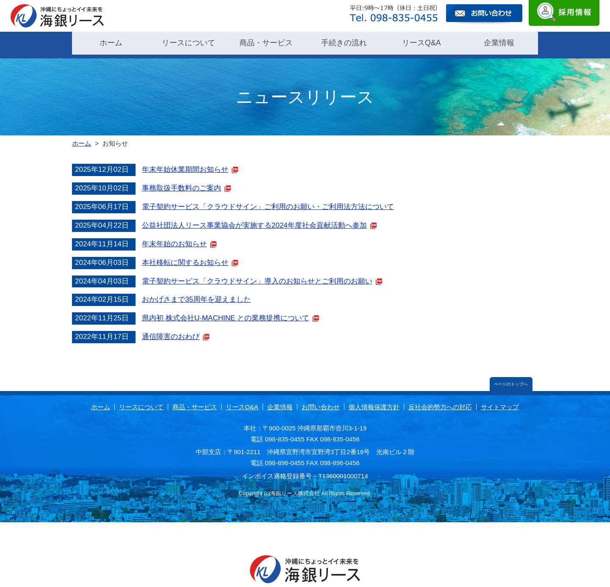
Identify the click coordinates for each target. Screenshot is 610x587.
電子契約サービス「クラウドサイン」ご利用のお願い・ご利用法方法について (268, 201)
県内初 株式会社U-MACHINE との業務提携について (225, 313)
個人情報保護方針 (374, 403)
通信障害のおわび (171, 331)
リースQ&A (421, 42)
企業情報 (499, 42)
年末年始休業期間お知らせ (185, 164)
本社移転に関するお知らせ (185, 257)
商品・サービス (266, 42)
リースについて (188, 42)
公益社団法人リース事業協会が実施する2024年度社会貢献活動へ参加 (254, 219)
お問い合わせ (321, 403)
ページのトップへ (510, 379)
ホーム (111, 42)
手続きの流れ (344, 42)
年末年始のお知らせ (174, 238)
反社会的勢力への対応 (440, 403)
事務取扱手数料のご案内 (181, 183)
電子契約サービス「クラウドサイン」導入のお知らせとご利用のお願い (257, 275)
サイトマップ (500, 403)
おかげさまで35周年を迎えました (196, 294)
